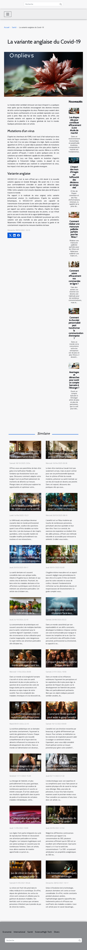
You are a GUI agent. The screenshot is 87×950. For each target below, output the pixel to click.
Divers (56, 932)
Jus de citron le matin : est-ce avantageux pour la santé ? (25, 876)
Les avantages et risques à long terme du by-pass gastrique (25, 769)
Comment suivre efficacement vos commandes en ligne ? (75, 277)
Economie (7, 932)
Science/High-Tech (43, 932)
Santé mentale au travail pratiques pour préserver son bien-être (61, 457)
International (19, 932)
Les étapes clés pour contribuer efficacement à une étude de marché (75, 125)
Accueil (6, 27)
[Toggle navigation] (7, 14)
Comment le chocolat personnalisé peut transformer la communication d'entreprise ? (76, 328)
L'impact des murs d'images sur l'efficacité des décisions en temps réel (74, 177)
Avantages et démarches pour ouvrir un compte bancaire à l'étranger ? (74, 380)
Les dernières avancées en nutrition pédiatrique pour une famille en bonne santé (25, 717)
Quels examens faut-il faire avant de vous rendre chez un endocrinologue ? (62, 769)
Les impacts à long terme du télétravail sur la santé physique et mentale (25, 509)
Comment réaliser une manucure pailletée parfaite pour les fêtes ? (74, 229)
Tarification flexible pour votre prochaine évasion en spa (25, 457)
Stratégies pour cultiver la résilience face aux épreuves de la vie (62, 613)
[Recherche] (43, 4)
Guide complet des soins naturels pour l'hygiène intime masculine (61, 561)
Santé (14, 27)
